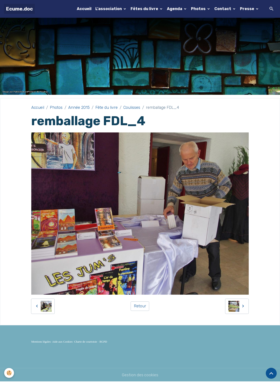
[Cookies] (9, 373)
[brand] (19, 9)
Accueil (84, 8)
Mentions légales (41, 341)
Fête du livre (106, 107)
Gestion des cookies (140, 375)
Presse (247, 8)
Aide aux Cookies (62, 341)
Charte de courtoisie (85, 341)
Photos (198, 8)
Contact (223, 8)
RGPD (103, 341)
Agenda (175, 8)
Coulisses (131, 107)
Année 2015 (79, 107)
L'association (109, 8)
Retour (140, 306)
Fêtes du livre (145, 8)
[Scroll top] (271, 373)
